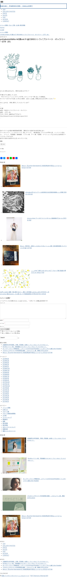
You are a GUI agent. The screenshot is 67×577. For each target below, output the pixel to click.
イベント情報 (4, 25)
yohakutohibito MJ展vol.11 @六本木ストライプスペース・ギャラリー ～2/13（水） (25, 34)
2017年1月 (6, 401)
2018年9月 (6, 372)
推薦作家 (5, 429)
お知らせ (5, 409)
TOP (4, 9)
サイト (2, 326)
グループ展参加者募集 (9, 413)
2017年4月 (6, 395)
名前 (1, 320)
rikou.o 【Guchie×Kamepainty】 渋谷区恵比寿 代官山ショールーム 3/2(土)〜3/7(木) (28, 352)
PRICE (5, 13)
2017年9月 (6, 388)
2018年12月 (6, 368)
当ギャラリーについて (9, 427)
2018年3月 (6, 378)
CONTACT (6, 21)
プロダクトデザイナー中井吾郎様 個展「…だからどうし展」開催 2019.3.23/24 (25, 350)
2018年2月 (6, 380)
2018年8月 (6, 374)
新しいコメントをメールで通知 (11, 331)
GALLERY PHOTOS (9, 11)
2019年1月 (6, 366)
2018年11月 (6, 370)
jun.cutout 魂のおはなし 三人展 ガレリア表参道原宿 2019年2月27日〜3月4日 (23, 294)
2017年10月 (6, 386)
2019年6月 (6, 359)
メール (2, 323)
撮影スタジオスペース (9, 431)
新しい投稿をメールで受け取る (11, 333)
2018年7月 (6, 376)
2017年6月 (6, 392)
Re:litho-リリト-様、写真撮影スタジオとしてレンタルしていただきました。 (25, 347)
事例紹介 (5, 419)
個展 (4, 421)
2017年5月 (6, 394)
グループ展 (11, 25)
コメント (2, 303)
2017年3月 (6, 397)
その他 (17, 25)
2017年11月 (6, 384)
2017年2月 (6, 399)
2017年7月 (6, 390)
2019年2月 (6, 364)
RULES (5, 15)
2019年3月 (6, 362)
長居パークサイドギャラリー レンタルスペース (15, 576)
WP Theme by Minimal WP (39, 576)
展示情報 (22, 25)
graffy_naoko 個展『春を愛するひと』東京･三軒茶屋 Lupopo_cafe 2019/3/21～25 (24, 292)
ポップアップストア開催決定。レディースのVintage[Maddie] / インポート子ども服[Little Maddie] (32, 348)
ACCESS (5, 19)
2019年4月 (6, 361)
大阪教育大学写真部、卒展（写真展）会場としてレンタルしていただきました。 (26, 345)
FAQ (4, 17)
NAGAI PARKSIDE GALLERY (16, 6)
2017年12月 (6, 382)
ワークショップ (7, 417)
